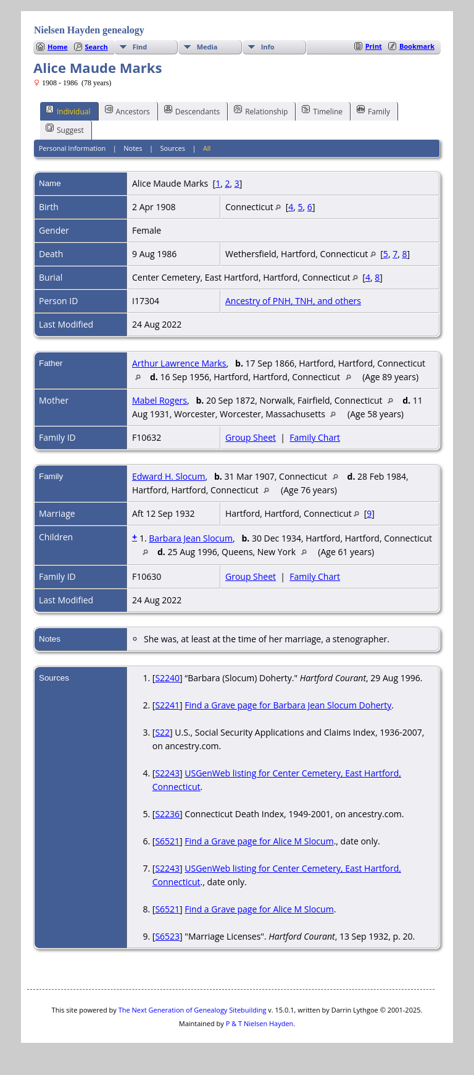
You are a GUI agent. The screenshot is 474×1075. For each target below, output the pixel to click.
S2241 (167, 705)
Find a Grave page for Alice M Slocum (259, 841)
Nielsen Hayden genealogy (89, 30)
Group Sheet (250, 437)
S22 (162, 732)
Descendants (192, 110)
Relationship (261, 110)
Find (140, 46)
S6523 (167, 936)
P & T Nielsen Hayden (260, 1023)
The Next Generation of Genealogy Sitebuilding (192, 1009)
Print (373, 46)
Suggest (65, 129)
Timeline (322, 110)
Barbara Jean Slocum (191, 538)
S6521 (167, 841)
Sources (172, 148)
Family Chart (314, 437)
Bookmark (416, 46)
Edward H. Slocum (168, 476)
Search (96, 46)
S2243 (167, 773)
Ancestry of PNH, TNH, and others (293, 301)
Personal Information (72, 148)
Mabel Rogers (159, 400)
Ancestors (127, 110)
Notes (132, 148)
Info (268, 46)
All (207, 148)
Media (207, 46)
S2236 (167, 814)
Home (58, 46)
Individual (68, 110)
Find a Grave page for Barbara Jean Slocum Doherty (288, 705)
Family (373, 110)
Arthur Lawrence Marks (179, 363)
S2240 (167, 678)
